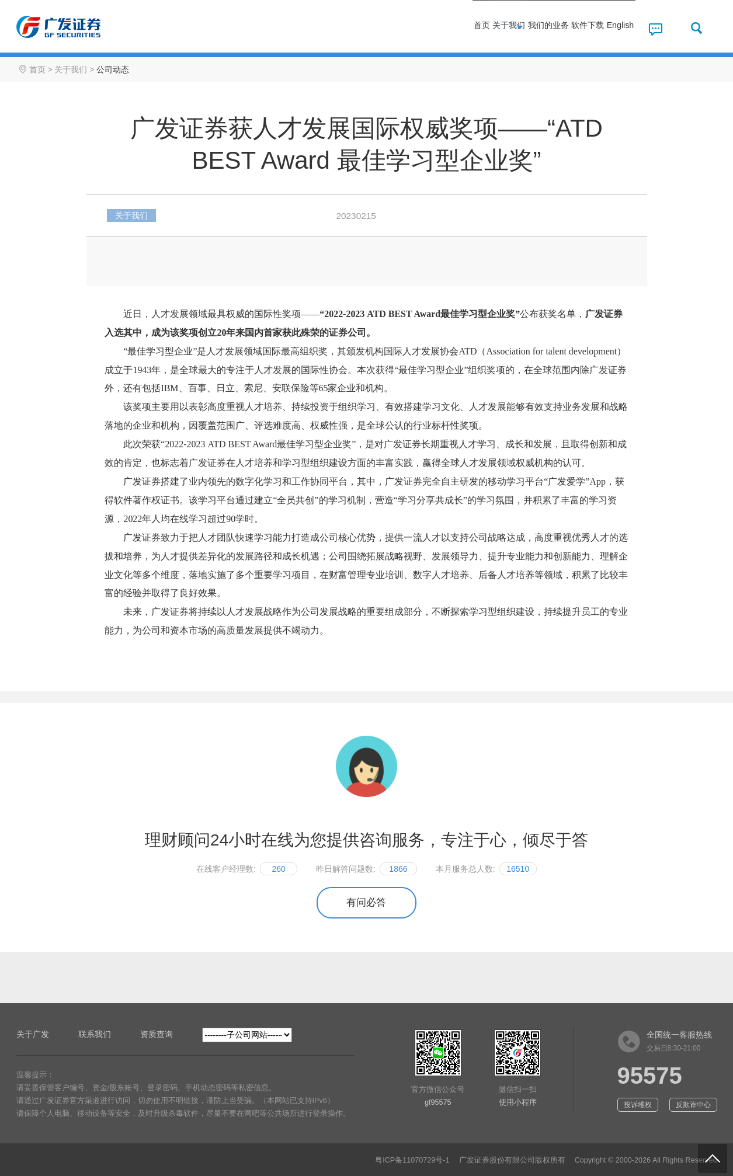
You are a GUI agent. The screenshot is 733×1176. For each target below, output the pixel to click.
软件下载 (555, 28)
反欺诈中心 (693, 1105)
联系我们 (94, 1034)
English (608, 28)
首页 (368, 28)
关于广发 (32, 1034)
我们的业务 (489, 28)
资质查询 (156, 1034)
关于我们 (424, 28)
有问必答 (366, 902)
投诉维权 (638, 1105)
